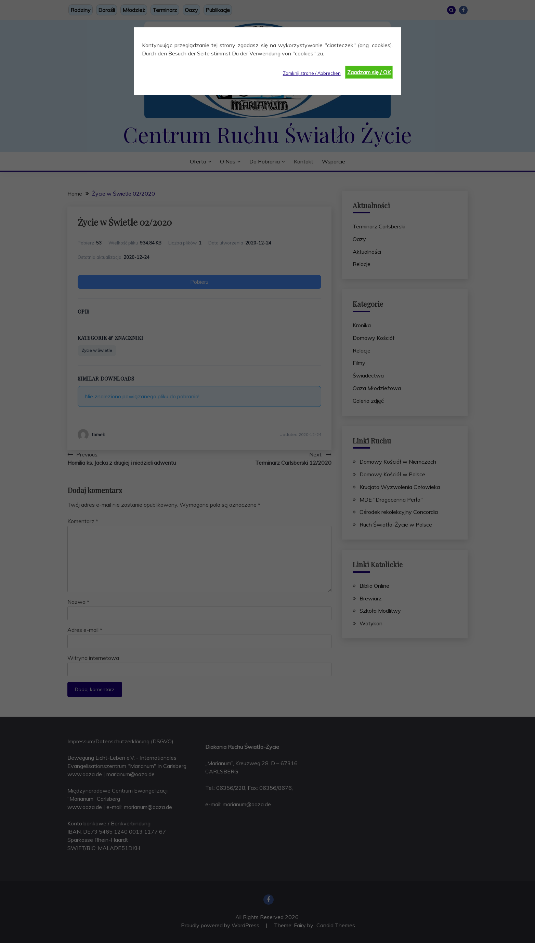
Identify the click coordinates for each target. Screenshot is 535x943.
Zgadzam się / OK (369, 72)
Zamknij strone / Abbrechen (312, 73)
